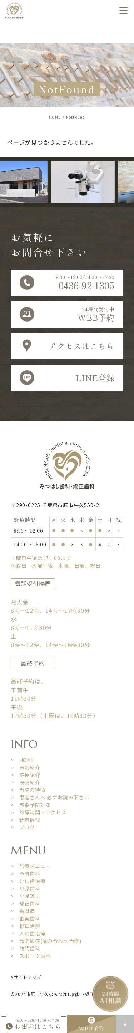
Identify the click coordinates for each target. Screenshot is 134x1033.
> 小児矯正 (25, 895)
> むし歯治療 (28, 881)
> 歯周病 (23, 910)
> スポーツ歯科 (31, 955)
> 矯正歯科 (25, 903)
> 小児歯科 (25, 888)
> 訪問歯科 (25, 948)
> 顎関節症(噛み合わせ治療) (46, 940)
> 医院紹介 (25, 767)
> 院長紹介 (25, 774)
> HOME (23, 759)
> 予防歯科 (25, 873)
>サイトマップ (26, 977)
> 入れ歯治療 (28, 933)
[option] (89, 182)
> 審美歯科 (25, 918)
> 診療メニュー (31, 866)
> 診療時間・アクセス (38, 812)
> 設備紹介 (25, 782)
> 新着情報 (25, 819)
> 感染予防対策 (31, 804)
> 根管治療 (25, 925)
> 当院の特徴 (28, 789)
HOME (55, 117)
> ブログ (23, 827)
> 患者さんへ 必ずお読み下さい (50, 797)
